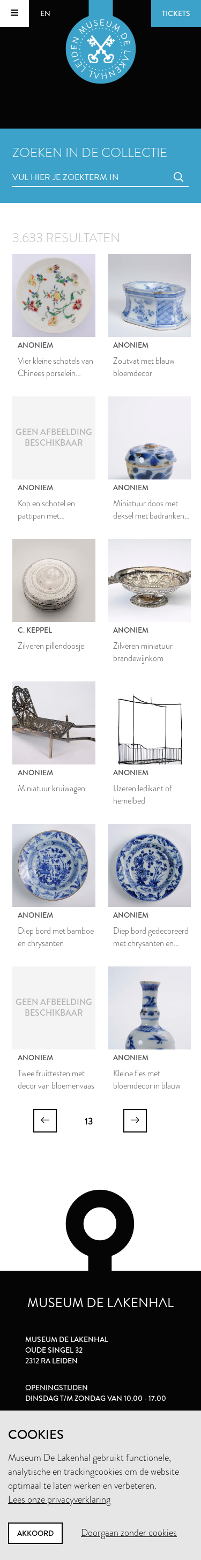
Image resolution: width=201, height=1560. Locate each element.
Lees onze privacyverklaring (59, 1499)
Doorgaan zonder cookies (129, 1533)
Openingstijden (56, 1387)
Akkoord (35, 1533)
